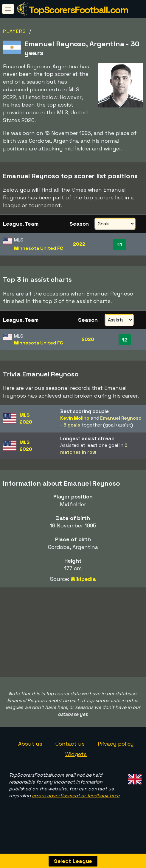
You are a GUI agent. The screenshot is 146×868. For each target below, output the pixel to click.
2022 (79, 244)
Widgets (76, 765)
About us (30, 754)
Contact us (70, 754)
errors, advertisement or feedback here (75, 807)
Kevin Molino (74, 418)
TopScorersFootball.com (78, 10)
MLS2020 (26, 418)
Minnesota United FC (38, 248)
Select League (73, 861)
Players (14, 31)
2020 (88, 339)
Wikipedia (83, 578)
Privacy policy (116, 754)
